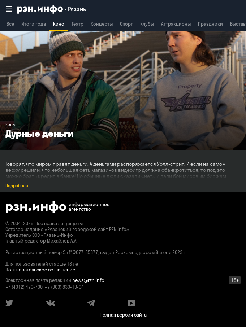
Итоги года (33, 24)
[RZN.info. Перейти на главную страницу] (51, 9)
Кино (58, 24)
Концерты (102, 24)
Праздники (210, 24)
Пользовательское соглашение (40, 269)
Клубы (147, 24)
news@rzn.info (88, 280)
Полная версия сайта (123, 315)
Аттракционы (176, 24)
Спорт (126, 24)
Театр (77, 24)
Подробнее (16, 185)
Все (10, 24)
